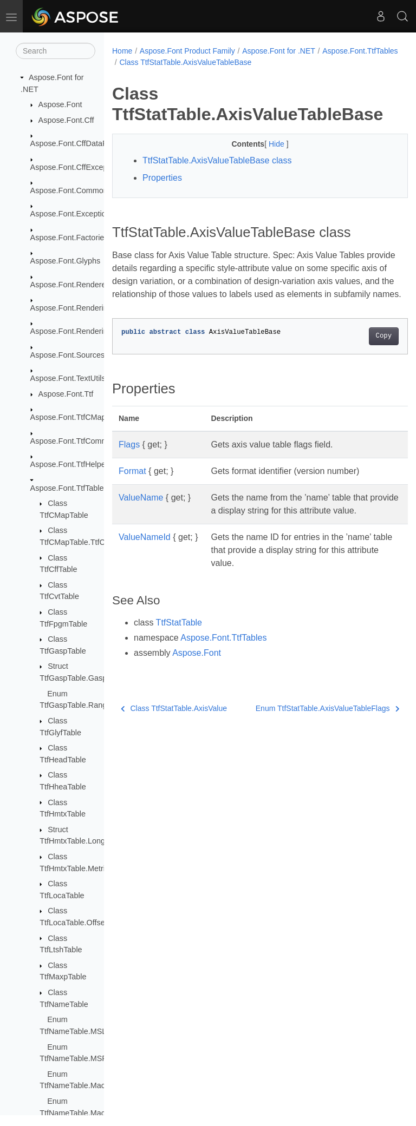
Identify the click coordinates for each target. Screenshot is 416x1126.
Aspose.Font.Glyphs (65, 260)
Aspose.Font (60, 104)
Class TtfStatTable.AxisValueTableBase (268, 62)
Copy (362, 349)
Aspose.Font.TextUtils (68, 378)
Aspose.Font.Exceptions (72, 213)
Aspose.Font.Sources (67, 355)
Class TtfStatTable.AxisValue (174, 734)
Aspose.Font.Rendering (71, 308)
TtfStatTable (179, 648)
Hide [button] (267, 144)
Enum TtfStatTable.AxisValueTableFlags (306, 734)
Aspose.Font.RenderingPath (79, 331)
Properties (162, 177)
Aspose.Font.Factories (69, 237)
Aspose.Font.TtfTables (69, 488)
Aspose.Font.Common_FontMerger (91, 190)
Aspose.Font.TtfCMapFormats (82, 417)
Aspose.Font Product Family (187, 51)
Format (132, 484)
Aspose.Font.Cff (66, 120)
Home (122, 51)
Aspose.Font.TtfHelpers (71, 464)
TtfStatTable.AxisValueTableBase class (216, 160)
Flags (129, 457)
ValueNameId (145, 563)
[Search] (55, 51)
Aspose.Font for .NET (278, 51)
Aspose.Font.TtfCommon (73, 441)
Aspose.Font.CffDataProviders (82, 143)
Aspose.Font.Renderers (71, 284)
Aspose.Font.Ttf (66, 394)
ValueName (141, 510)
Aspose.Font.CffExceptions (77, 167)
